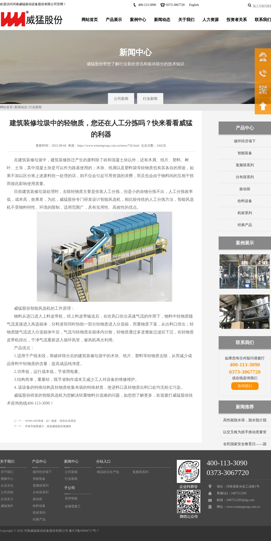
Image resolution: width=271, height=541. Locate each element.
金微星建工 (73, 506)
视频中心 (7, 478)
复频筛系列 (245, 165)
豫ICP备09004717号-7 (83, 530)
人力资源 (210, 19)
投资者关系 (237, 19)
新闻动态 (162, 19)
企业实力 (7, 499)
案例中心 (138, 19)
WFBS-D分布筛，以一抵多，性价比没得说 (50, 420)
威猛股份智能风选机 (32, 308)
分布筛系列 (245, 177)
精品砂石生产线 (108, 472)
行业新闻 (150, 99)
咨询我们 (245, 386)
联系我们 (263, 19)
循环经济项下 (245, 141)
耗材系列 (245, 213)
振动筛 (244, 189)
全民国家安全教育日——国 (244, 444)
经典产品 (245, 225)
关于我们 (186, 19)
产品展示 (114, 19)
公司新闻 (121, 99)
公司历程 (7, 492)
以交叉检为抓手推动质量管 (244, 432)
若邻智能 (71, 498)
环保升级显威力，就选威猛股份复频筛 (47, 426)
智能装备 (245, 153)
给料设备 (245, 201)
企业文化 (7, 485)
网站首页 (90, 19)
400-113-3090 (147, 5)
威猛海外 (7, 506)
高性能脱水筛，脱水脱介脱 (244, 420)
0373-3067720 (175, 5)
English (194, 5)
